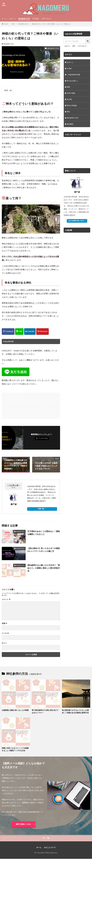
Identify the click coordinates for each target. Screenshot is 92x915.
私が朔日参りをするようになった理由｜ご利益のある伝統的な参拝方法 (75, 711)
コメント (6, 599)
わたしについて (50, 847)
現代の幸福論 (72, 106)
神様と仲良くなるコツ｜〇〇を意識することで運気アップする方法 (15, 749)
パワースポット (82, 46)
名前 (4, 623)
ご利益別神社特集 (73, 75)
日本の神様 (71, 93)
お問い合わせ (46, 19)
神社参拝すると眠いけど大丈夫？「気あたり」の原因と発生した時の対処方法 (43, 568)
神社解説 (35, 19)
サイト (4, 643)
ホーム (4, 19)
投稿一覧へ (41, 509)
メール (5, 633)
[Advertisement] (16, 404)
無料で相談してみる (23, 824)
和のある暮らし (72, 81)
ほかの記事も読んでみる (76, 220)
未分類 (69, 99)
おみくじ (12, 19)
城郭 (68, 87)
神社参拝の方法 (24, 19)
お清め (69, 68)
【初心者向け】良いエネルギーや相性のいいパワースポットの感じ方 (43, 549)
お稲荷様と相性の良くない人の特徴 (15, 710)
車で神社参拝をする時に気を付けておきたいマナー (45, 711)
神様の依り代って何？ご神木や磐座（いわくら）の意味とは (51, 24)
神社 (13, 24)
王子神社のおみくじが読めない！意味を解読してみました (43, 532)
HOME (6, 24)
